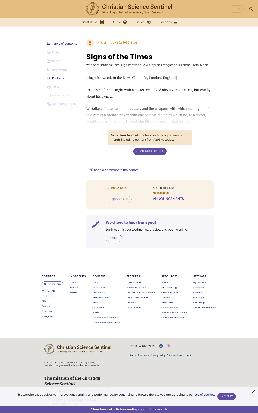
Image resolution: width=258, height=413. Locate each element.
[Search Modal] (251, 9)
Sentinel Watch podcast (105, 317)
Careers (46, 306)
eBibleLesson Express (137, 297)
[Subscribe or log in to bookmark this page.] (57, 69)
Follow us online (143, 345)
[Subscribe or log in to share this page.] (54, 61)
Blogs (95, 302)
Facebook (47, 311)
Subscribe (198, 287)
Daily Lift (165, 297)
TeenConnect (99, 287)
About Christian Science (174, 312)
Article (101, 42)
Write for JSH (48, 291)
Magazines (78, 276)
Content (99, 276)
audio (106, 322)
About (164, 282)
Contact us (52, 283)
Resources (169, 276)
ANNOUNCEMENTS (168, 198)
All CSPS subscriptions (204, 307)
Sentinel (74, 287)
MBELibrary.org (169, 287)
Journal (74, 282)
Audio (95, 312)
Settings (199, 276)
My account (199, 282)
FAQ (44, 301)
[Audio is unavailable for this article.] (54, 52)
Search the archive (136, 287)
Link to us (46, 296)
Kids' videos (98, 292)
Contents (119, 199)
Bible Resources (100, 297)
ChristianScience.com (173, 317)
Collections (98, 307)
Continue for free (150, 151)
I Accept (227, 396)
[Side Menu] (7, 9)
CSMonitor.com (169, 292)
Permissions (175, 354)
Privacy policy (158, 354)
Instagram (47, 316)
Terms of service (138, 354)
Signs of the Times (119, 56)
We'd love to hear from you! (131, 222)
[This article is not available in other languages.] (61, 104)
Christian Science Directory (141, 292)
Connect (48, 276)
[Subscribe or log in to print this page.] (53, 86)
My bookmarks (134, 282)
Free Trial (197, 292)
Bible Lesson (167, 302)
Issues (95, 282)
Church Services (169, 307)
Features (133, 276)
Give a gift (198, 297)
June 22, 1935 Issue (124, 42)
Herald (73, 292)
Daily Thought (134, 307)
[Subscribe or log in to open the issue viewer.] (58, 95)
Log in (237, 9)
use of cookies (204, 395)
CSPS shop (199, 302)
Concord (131, 302)
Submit (114, 238)
